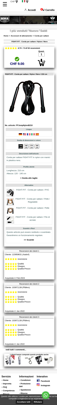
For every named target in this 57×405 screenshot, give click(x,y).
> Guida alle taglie (28, 178)
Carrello (47, 10)
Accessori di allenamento (21, 36)
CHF (12, 1)
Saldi (43, 30)
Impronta (7, 383)
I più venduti (18, 30)
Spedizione (26, 390)
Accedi (30, 10)
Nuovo (33, 30)
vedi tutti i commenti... (16, 350)
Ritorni (6, 394)
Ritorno (24, 393)
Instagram (43, 385)
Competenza (9, 390)
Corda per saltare (42, 36)
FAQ (5, 387)
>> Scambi (29, 240)
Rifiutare (38, 402)
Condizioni (25, 380)
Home (6, 36)
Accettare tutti (23, 402)
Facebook (43, 381)
